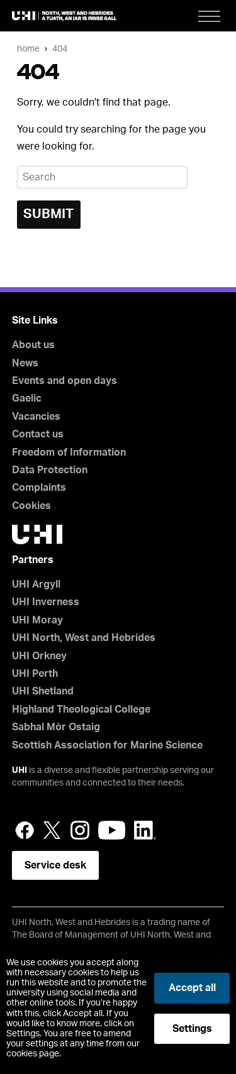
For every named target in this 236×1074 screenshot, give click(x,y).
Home (28, 48)
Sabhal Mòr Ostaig (56, 727)
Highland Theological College (81, 709)
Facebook (24, 830)
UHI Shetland (43, 691)
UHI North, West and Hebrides (83, 638)
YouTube (111, 830)
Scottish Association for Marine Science (107, 745)
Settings (192, 1029)
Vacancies (36, 417)
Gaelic (27, 398)
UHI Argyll (36, 584)
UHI (19, 770)
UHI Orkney (39, 656)
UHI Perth (35, 674)
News (25, 363)
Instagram (79, 830)
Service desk (55, 865)
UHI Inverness (45, 602)
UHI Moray (37, 620)
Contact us (38, 434)
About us (33, 345)
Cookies (31, 506)
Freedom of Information (69, 452)
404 (59, 48)
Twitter (52, 830)
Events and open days (64, 381)
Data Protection (49, 470)
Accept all (192, 988)
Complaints (39, 488)
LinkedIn (145, 830)
